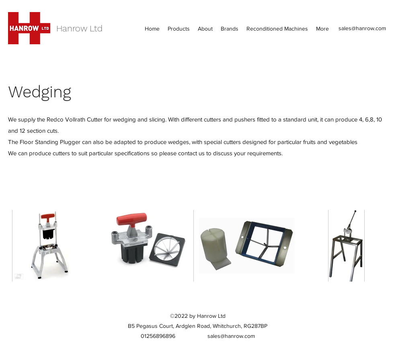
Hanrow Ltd (79, 28)
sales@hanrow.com (362, 28)
